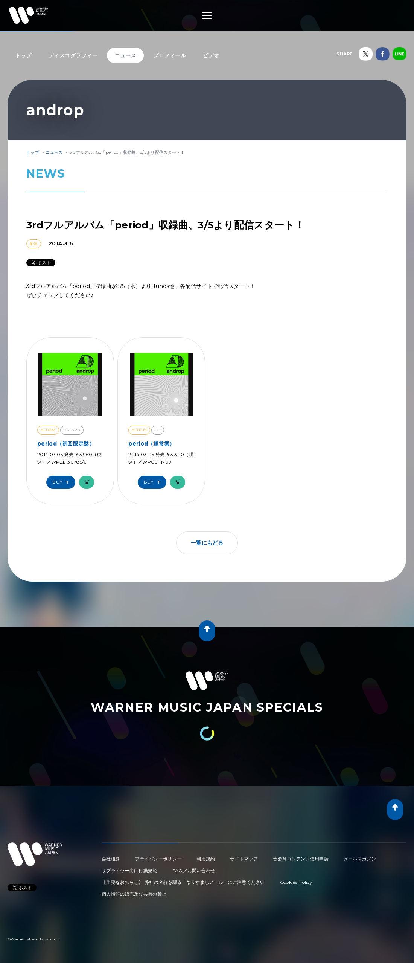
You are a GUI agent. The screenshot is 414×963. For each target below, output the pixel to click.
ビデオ (211, 55)
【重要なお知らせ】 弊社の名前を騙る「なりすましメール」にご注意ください (183, 882)
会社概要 (111, 859)
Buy (62, 482)
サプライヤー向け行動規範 (129, 870)
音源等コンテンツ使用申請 (301, 859)
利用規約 (205, 859)
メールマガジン (360, 859)
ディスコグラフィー (73, 55)
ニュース (125, 55)
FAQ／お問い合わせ (193, 870)
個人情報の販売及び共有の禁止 (134, 894)
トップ (23, 55)
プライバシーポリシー (158, 859)
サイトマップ (244, 859)
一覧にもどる (207, 542)
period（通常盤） (151, 443)
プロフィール (169, 55)
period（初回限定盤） (65, 443)
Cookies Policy (296, 882)
